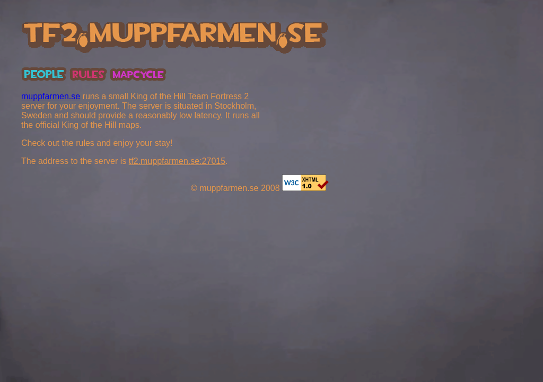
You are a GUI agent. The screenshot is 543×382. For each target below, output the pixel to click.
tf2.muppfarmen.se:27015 (177, 161)
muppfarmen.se (50, 96)
